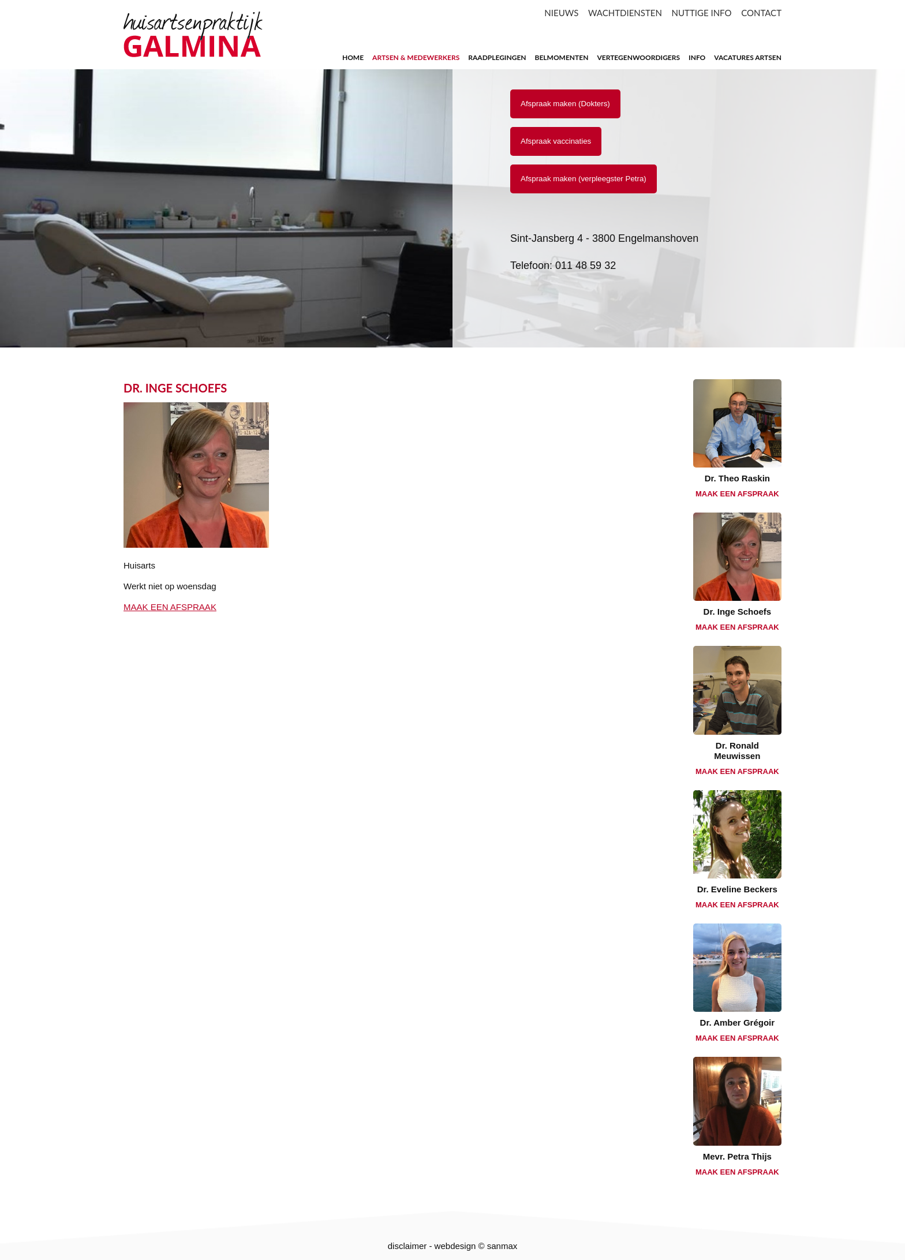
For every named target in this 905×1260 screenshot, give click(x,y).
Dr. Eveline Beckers (737, 889)
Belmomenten (562, 57)
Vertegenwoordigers (638, 57)
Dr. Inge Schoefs (738, 611)
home (353, 57)
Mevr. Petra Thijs (737, 1156)
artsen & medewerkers (415, 57)
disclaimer (407, 1246)
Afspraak (556, 141)
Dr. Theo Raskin (737, 478)
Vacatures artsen (747, 57)
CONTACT (761, 13)
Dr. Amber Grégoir (737, 1022)
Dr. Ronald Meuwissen (737, 751)
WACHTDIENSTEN (625, 13)
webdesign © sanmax (476, 1246)
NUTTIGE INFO (702, 13)
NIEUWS (561, 13)
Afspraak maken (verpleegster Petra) (583, 178)
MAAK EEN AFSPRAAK (170, 607)
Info (697, 57)
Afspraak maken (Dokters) (565, 103)
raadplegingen (497, 57)
